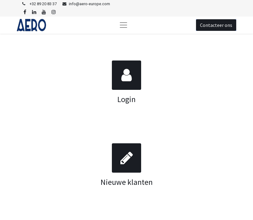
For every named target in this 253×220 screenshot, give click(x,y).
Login (126, 99)
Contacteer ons (216, 25)
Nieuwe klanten (127, 182)
